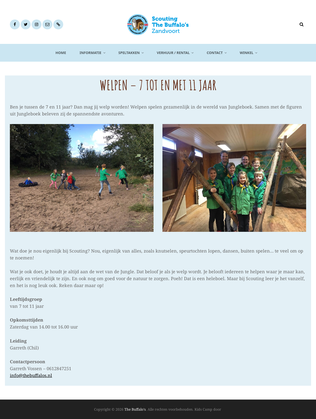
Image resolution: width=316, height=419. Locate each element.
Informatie (93, 52)
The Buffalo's (135, 409)
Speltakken (131, 52)
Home (61, 52)
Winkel (249, 52)
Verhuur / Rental (175, 52)
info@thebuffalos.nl (31, 375)
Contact (217, 52)
